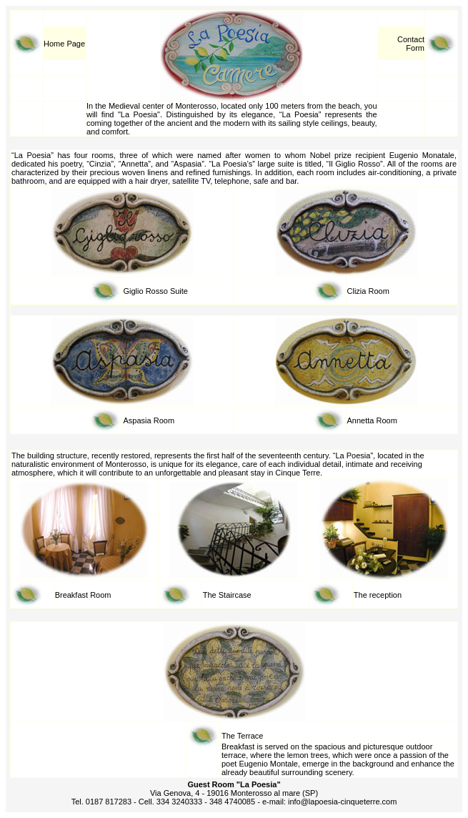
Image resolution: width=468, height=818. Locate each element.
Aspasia (139, 420)
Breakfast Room (83, 595)
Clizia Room (368, 291)
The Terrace (242, 735)
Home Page (64, 43)
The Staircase (227, 595)
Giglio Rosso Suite (156, 291)
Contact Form (410, 43)
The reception (378, 595)
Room (164, 420)
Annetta (360, 420)
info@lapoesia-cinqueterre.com (342, 801)
